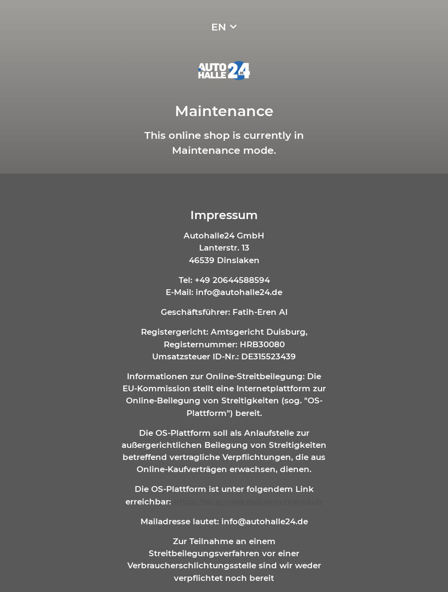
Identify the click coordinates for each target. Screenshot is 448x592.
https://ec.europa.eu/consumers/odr (248, 501)
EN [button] (218, 27)
